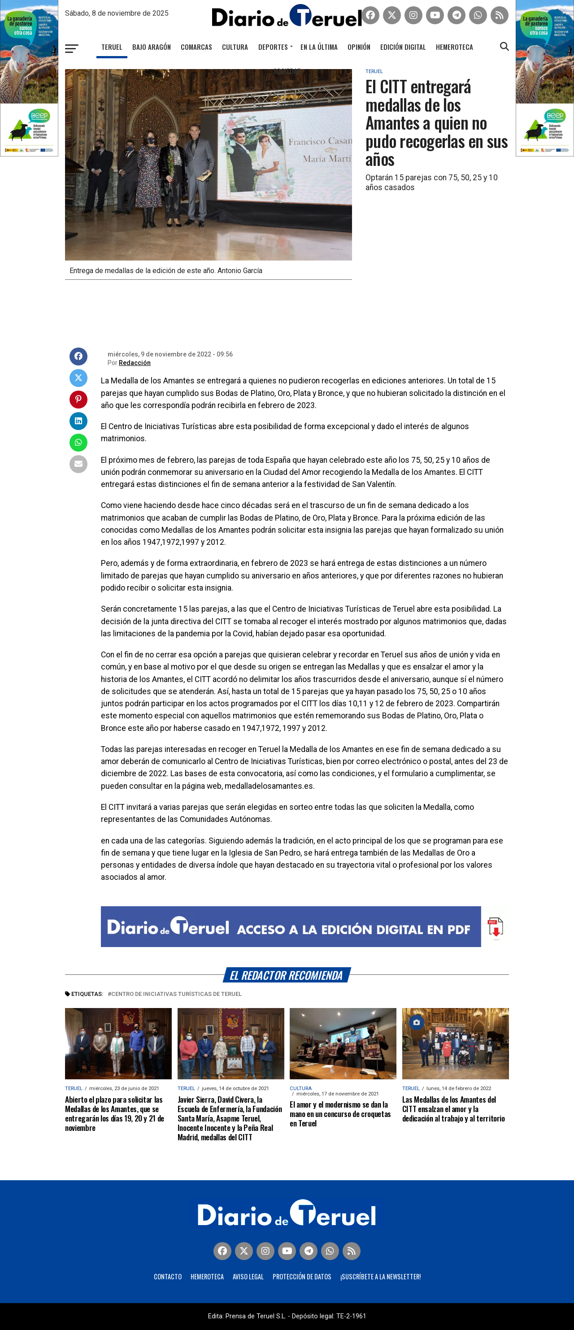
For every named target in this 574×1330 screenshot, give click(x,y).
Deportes (273, 47)
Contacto (168, 1276)
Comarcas (196, 47)
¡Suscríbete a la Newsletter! (380, 1276)
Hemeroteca (454, 47)
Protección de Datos (302, 1276)
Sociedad (287, 71)
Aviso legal (248, 1276)
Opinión (359, 47)
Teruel (111, 47)
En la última (319, 47)
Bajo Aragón (151, 47)
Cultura (235, 47)
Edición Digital (403, 47)
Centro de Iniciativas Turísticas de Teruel (176, 994)
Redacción (135, 362)
